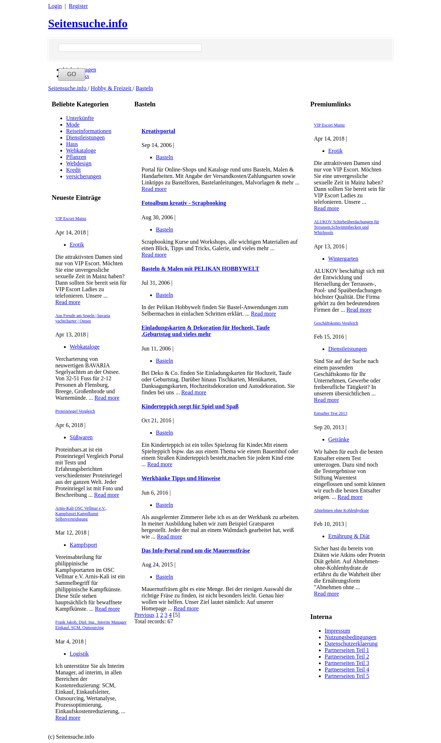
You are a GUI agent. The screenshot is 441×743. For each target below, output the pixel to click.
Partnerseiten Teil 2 (347, 656)
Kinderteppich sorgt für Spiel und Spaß (189, 406)
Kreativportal (158, 131)
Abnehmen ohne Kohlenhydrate (341, 510)
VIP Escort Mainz (70, 218)
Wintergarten (343, 259)
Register (78, 6)
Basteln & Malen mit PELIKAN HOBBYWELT (200, 269)
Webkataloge (81, 150)
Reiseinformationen (88, 131)
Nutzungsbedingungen (350, 637)
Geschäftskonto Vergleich (336, 323)
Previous (144, 615)
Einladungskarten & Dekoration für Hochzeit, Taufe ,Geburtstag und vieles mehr (205, 331)
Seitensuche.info (87, 23)
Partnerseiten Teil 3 (347, 663)
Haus (72, 144)
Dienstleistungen (85, 137)
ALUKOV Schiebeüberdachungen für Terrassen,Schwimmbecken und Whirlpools (346, 227)
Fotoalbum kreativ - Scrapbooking (183, 203)
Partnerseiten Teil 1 (347, 650)
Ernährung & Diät (349, 536)
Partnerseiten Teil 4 (347, 669)
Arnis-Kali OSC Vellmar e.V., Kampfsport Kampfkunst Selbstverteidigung (81, 514)
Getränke (338, 439)
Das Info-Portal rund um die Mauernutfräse (195, 550)
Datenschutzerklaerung (351, 644)
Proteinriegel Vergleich (75, 411)
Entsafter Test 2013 (330, 413)
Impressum (337, 631)
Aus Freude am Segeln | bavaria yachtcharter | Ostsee (82, 318)
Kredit (73, 170)
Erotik (77, 245)
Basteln (144, 88)
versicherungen (83, 176)
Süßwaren (81, 437)
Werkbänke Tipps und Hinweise (180, 478)
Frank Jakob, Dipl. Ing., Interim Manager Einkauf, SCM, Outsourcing (90, 625)
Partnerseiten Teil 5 (347, 676)
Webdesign (79, 163)
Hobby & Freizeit (112, 88)
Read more (67, 302)
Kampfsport (83, 545)
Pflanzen (76, 157)
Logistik (79, 654)
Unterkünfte (80, 118)
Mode (72, 124)
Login (55, 6)
